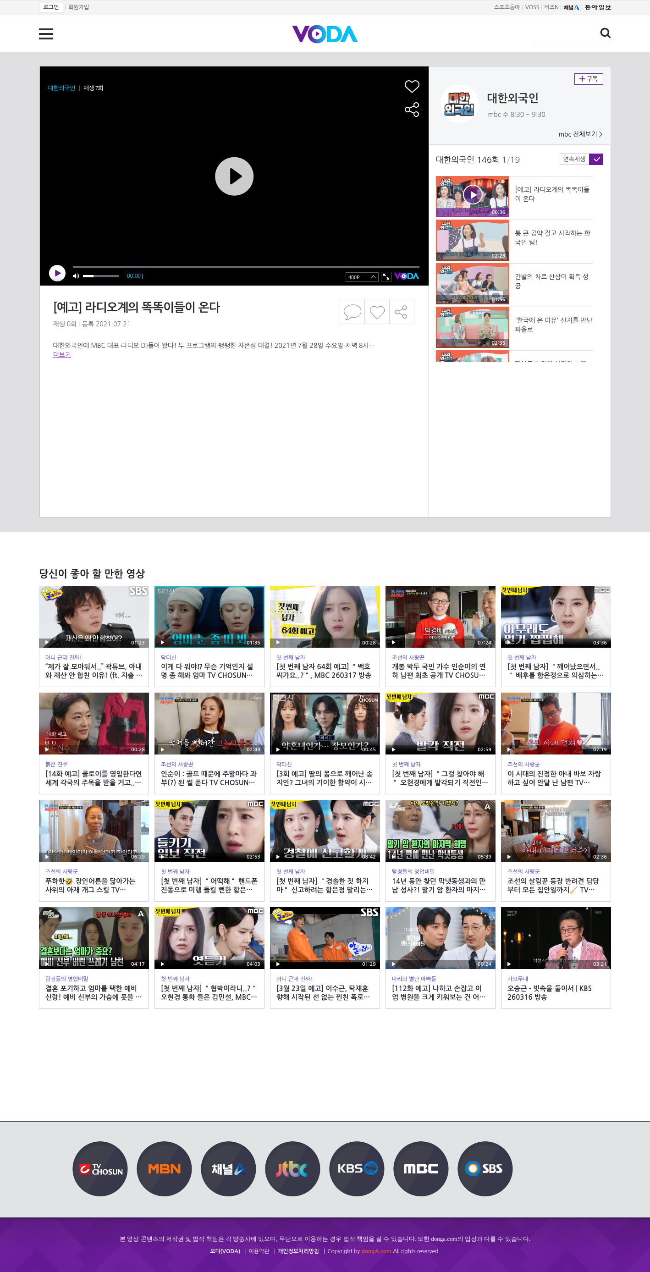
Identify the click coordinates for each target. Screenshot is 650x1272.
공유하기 (402, 311)
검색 (605, 33)
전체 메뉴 (46, 33)
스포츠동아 (507, 7)
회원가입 (78, 7)
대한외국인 (513, 98)
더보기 (62, 355)
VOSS (532, 7)
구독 (588, 79)
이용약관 (259, 1251)
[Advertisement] (233, 396)
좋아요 (377, 311)
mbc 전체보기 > (580, 134)
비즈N (552, 7)
